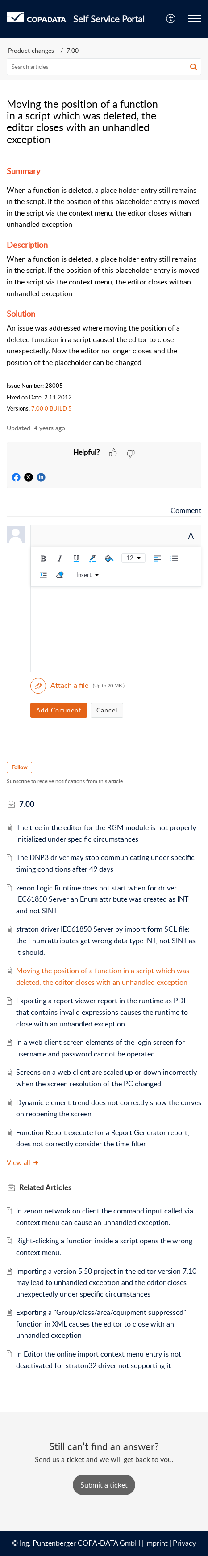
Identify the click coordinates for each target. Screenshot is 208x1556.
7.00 (73, 50)
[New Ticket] (104, 1485)
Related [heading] (45, 1187)
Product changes (31, 50)
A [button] (191, 536)
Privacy (184, 1543)
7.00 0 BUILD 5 (51, 408)
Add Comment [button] (58, 710)
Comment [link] (186, 510)
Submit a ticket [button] (104, 1485)
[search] (104, 66)
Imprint (156, 1543)
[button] (171, 18)
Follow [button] (19, 767)
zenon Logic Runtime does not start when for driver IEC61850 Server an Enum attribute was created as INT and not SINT (102, 899)
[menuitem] (171, 18)
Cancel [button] (106, 710)
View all (23, 1162)
